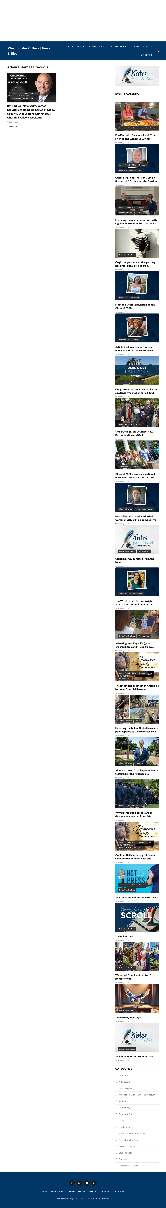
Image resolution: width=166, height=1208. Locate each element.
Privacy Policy (58, 1191)
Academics (123, 382)
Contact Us (118, 1191)
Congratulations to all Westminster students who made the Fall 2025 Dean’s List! (136, 393)
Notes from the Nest (148, 128)
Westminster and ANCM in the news (136, 897)
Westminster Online (128, 1165)
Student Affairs (126, 1152)
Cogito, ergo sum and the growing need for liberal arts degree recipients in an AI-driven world (135, 266)
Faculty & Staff (124, 678)
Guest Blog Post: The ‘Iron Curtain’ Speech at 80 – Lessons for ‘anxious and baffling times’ (136, 181)
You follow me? (124, 936)
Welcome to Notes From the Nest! (135, 1056)
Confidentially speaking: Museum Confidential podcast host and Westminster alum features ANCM (135, 859)
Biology (138, 763)
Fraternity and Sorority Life (132, 1133)
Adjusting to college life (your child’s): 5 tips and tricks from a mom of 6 (134, 647)
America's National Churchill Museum (24, 94)
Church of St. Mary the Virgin (22, 98)
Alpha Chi (122, 297)
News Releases (76, 47)
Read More (12, 126)
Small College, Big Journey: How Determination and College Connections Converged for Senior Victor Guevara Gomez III (135, 437)
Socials (147, 47)
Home (44, 1191)
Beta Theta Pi (124, 340)
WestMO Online (119, 47)
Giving (122, 1120)
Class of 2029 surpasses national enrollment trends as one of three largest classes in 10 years (135, 477)
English (121, 805)
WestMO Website (97, 47)
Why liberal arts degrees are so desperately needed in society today (134, 816)
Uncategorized (144, 551)
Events (135, 47)
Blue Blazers (134, 297)
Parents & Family (127, 1146)
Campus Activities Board (128, 128)
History (135, 340)
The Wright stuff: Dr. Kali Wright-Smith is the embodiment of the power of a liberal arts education (134, 604)
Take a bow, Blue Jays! (128, 1017)
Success (123, 1159)
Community (136, 467)
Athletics (146, 55)
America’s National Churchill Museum (137, 1094)
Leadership (124, 1127)
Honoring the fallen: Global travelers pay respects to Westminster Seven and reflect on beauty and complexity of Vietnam (136, 733)
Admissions (123, 467)
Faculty (138, 721)
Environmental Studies (144, 509)
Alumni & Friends (125, 424)
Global (138, 424)
